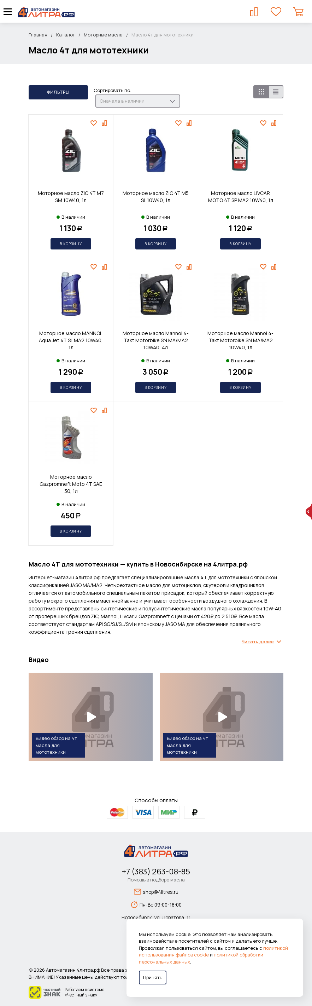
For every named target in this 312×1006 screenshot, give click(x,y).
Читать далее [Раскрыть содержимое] (258, 641)
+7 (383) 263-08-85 (156, 871)
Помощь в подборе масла (156, 879)
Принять (152, 977)
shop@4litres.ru (156, 891)
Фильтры (58, 92)
